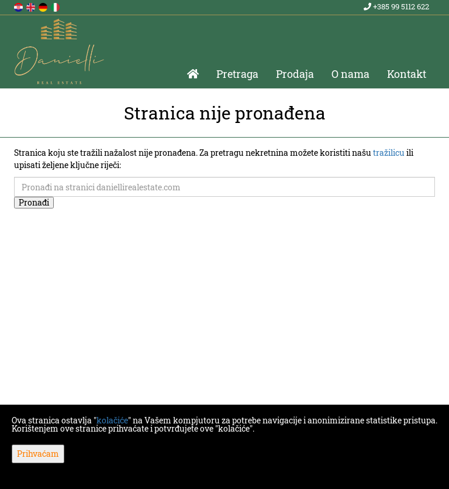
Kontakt (406, 74)
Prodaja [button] (295, 74)
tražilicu (389, 152)
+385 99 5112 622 (396, 6)
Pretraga (237, 74)
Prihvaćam (38, 453)
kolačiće (112, 420)
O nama (350, 74)
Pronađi (34, 202)
